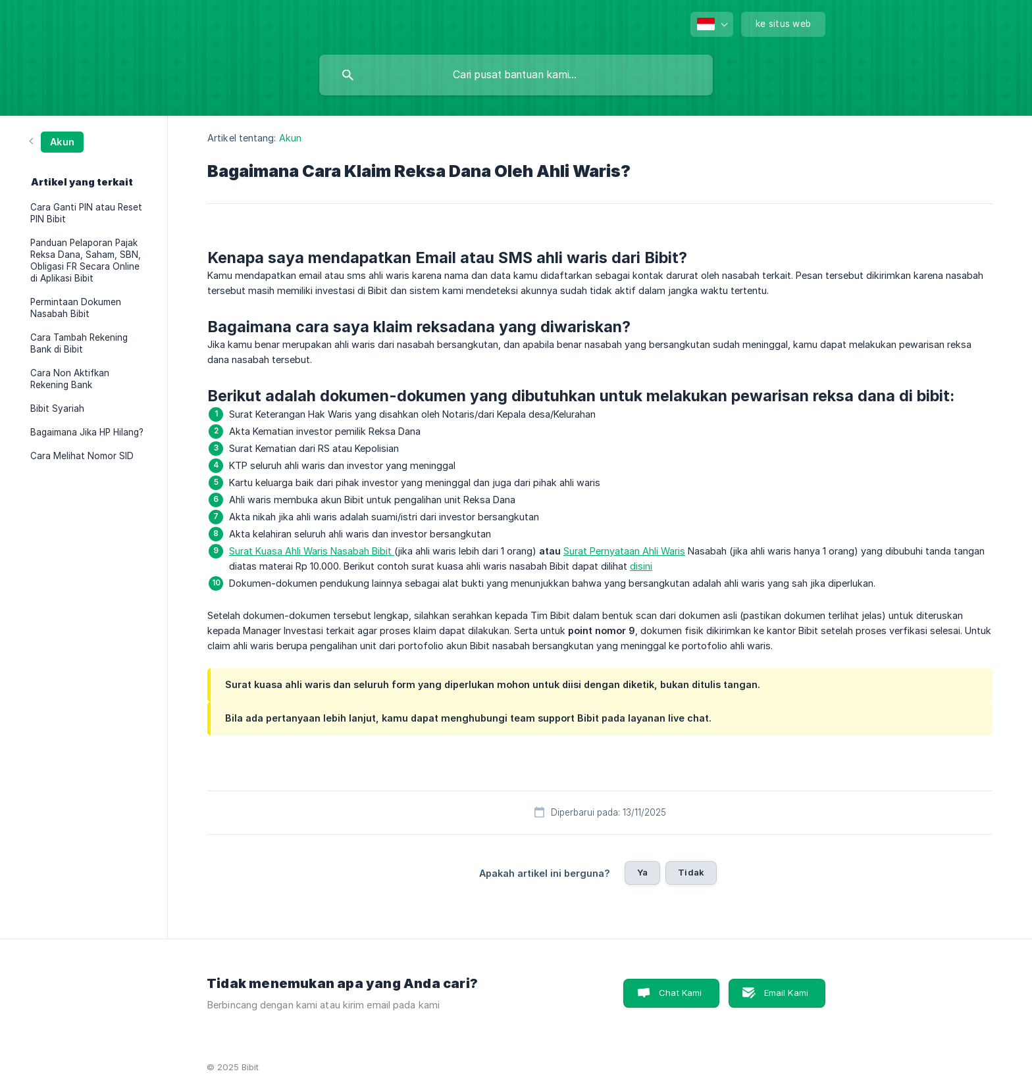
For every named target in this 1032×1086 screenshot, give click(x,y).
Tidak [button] (691, 872)
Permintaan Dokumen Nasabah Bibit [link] (75, 308)
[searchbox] (516, 75)
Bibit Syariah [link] (57, 408)
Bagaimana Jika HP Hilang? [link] (86, 432)
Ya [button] (642, 872)
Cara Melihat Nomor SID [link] (82, 456)
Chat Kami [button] (680, 992)
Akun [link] (290, 137)
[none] (711, 24)
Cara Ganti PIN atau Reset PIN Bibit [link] (86, 213)
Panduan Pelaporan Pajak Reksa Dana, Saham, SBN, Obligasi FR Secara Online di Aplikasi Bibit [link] (85, 260)
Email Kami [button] (786, 992)
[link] (57, 141)
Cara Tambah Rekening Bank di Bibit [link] (79, 343)
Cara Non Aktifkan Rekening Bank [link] (69, 379)
